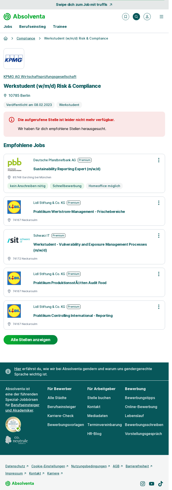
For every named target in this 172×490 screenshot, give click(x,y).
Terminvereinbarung (104, 424)
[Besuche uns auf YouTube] (151, 483)
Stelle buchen (99, 397)
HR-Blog (94, 433)
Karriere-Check (60, 415)
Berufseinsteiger (61, 406)
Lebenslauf (134, 415)
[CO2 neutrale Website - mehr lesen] (16, 440)
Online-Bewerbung (141, 406)
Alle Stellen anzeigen (30, 339)
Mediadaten (97, 415)
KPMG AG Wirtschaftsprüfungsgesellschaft (40, 76)
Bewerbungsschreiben (144, 424)
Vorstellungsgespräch (143, 433)
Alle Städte (57, 397)
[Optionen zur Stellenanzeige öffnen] (158, 160)
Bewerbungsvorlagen (65, 424)
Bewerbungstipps (140, 397)
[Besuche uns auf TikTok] (160, 483)
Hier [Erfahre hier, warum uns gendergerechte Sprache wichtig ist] (17, 368)
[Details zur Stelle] (84, 92)
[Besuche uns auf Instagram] (142, 483)
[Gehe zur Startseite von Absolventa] (24, 16)
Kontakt (93, 406)
